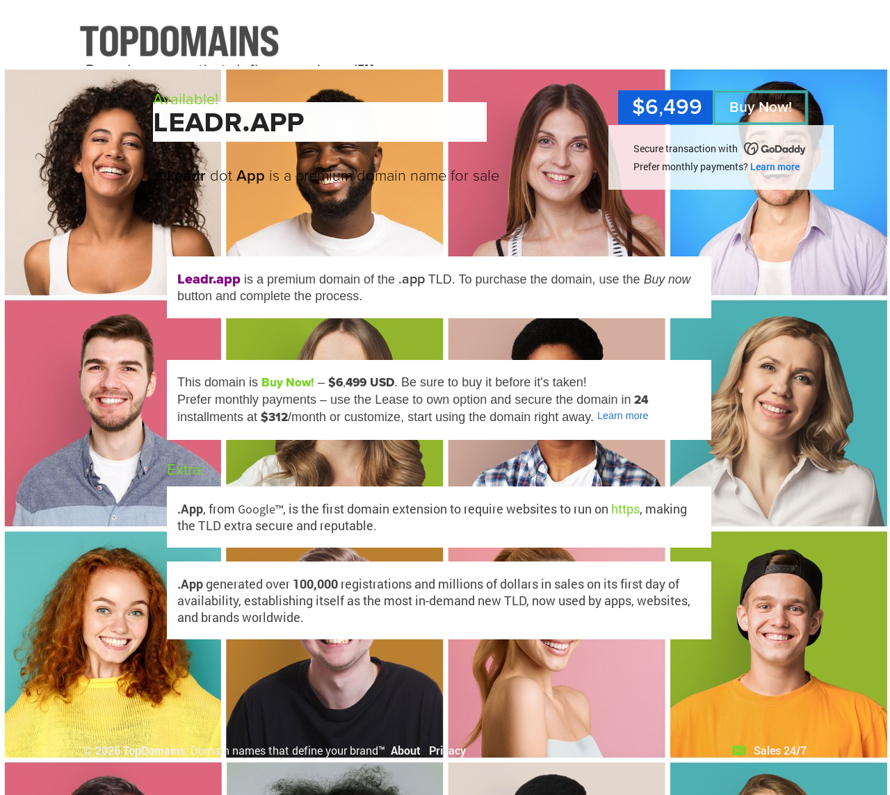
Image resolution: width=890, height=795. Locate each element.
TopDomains (154, 750)
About (406, 750)
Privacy (447, 750)
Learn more (775, 166)
